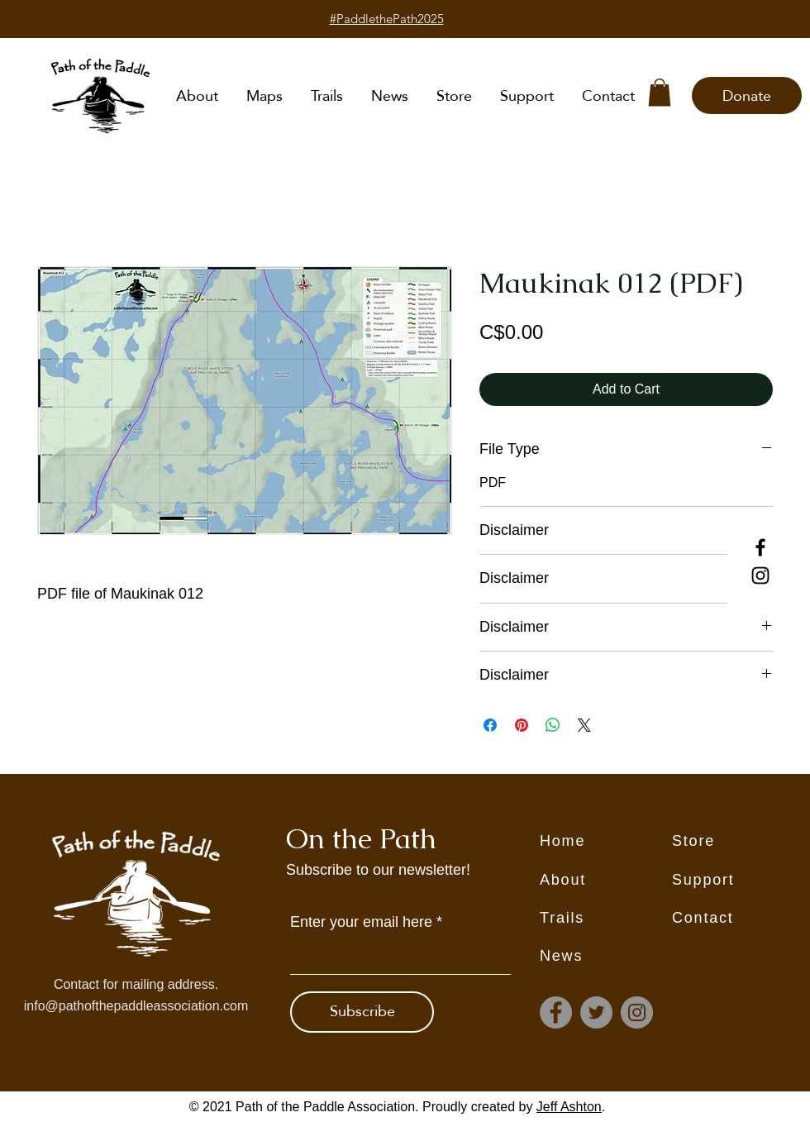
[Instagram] (760, 575)
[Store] (738, 841)
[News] (606, 956)
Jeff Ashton (569, 1107)
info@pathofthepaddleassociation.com (136, 1006)
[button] (659, 92)
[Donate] (747, 95)
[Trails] (606, 918)
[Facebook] (760, 547)
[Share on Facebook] (490, 725)
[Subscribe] (362, 1012)
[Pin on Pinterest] (521, 725)
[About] (606, 880)
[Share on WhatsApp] (553, 725)
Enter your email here (361, 921)
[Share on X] (584, 725)
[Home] (606, 841)
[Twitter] (596, 1012)
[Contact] (738, 918)
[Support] (738, 880)
